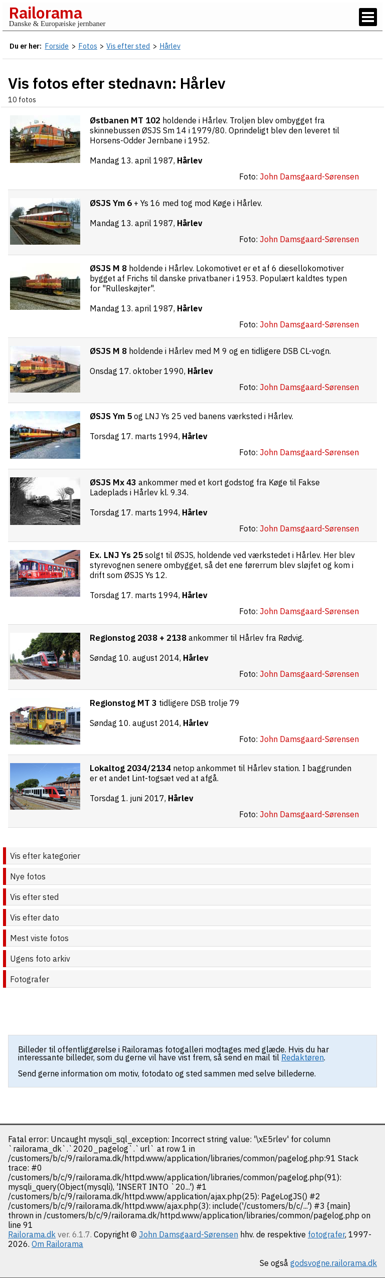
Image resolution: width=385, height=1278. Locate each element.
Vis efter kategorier (45, 856)
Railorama (45, 13)
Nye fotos (28, 876)
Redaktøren (302, 1057)
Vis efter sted (34, 897)
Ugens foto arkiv (40, 959)
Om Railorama (57, 1244)
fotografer (326, 1234)
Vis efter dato (34, 917)
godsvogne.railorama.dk (333, 1263)
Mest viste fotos (39, 938)
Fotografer (29, 979)
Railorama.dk (32, 1234)
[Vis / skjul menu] (368, 17)
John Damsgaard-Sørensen (188, 1234)
